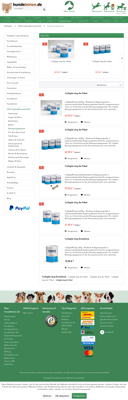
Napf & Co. (11, 177)
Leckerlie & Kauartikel (16, 167)
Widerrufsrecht (10, 345)
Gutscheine (12, 88)
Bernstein (11, 172)
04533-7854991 (122, 12)
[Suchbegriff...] (29, 8)
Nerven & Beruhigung (17, 153)
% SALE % (11, 193)
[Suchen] (44, 9)
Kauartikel (66, 316)
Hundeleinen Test (11, 332)
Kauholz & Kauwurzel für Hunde (13, 337)
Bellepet (65, 319)
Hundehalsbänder (14, 46)
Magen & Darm (14, 161)
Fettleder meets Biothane (18, 36)
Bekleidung (12, 56)
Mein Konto (69, 11)
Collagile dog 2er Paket (76, 202)
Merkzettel (97, 11)
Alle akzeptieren (62, 396)
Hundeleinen (12, 41)
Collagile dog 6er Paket (76, 166)
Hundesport (12, 98)
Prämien (10, 188)
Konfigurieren (79, 396)
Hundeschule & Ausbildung (18, 72)
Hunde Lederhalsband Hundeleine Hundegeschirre (11, 324)
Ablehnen (47, 396)
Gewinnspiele (9, 316)
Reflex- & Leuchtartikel (16, 67)
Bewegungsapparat (16, 128)
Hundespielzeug (14, 93)
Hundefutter (12, 104)
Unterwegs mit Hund (16, 77)
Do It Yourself (12, 83)
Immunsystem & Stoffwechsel (15, 144)
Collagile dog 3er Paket (102, 61)
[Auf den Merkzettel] (85, 122)
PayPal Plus (8, 364)
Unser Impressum (11, 342)
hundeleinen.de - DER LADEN (69, 324)
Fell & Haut (13, 136)
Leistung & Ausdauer (17, 150)
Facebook (107, 332)
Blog (9, 198)
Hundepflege (12, 182)
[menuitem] (29, 8)
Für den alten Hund (16, 132)
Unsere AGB (9, 361)
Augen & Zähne (15, 117)
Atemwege (13, 113)
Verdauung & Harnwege (18, 157)
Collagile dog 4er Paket (61, 61)
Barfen (11, 125)
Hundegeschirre (14, 51)
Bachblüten (13, 121)
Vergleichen (71, 122)
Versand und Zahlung (9, 350)
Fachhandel (66, 332)
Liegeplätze (12, 62)
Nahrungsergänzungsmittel (18, 109)
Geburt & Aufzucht (16, 140)
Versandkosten (58, 373)
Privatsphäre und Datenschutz (11, 356)
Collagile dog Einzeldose (77, 239)
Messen (65, 329)
